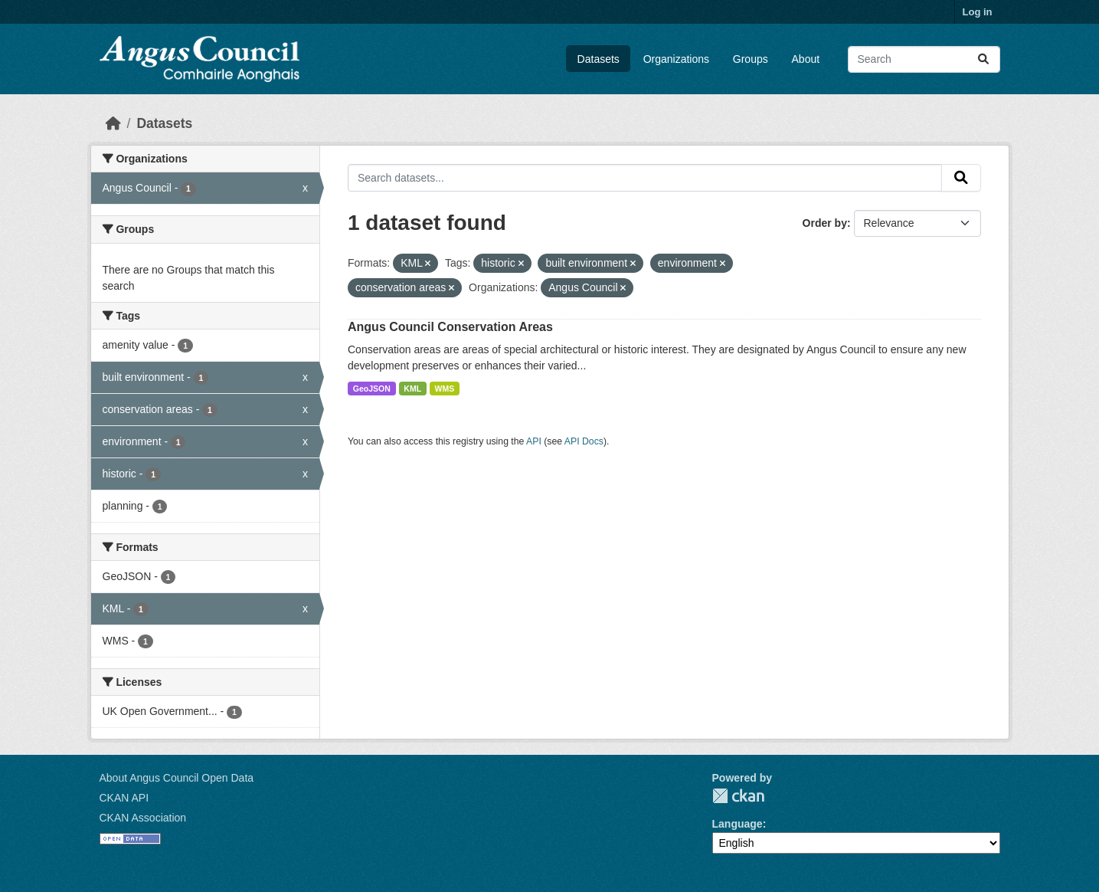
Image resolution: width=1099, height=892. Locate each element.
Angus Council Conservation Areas (450, 326)
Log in (978, 12)
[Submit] (983, 59)
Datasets (598, 59)
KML (412, 388)
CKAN (738, 796)
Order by (825, 223)
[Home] (113, 123)
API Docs (583, 441)
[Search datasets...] (924, 59)
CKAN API (124, 798)
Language (737, 824)
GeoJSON (372, 388)
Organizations (676, 59)
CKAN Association (143, 818)
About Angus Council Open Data (177, 778)
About (806, 59)
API (533, 441)
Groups (750, 59)
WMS (445, 388)
